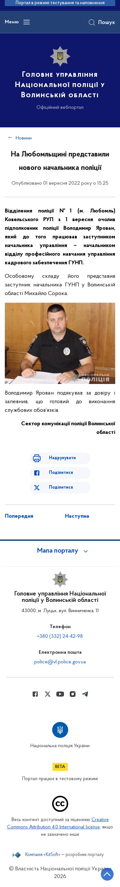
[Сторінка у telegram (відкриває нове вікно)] (85, 694)
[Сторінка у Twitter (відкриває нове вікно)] (48, 694)
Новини (24, 138)
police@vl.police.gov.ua (60, 662)
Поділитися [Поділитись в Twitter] (61, 487)
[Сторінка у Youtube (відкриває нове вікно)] (60, 694)
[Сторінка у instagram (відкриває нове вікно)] (72, 694)
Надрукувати (62, 458)
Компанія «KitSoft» (42, 855)
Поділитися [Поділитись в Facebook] (61, 472)
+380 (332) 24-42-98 (60, 636)
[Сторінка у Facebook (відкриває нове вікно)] (35, 694)
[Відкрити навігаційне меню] (26, 22)
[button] (60, 551)
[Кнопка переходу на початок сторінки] (107, 874)
